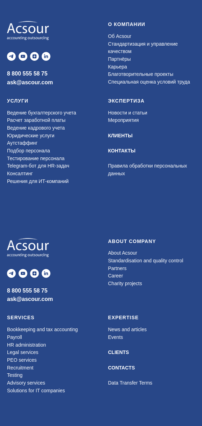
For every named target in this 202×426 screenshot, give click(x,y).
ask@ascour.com (30, 82)
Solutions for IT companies (36, 390)
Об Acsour (119, 36)
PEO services (22, 360)
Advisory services (26, 383)
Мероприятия (123, 120)
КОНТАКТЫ (121, 150)
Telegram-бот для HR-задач (38, 166)
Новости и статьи (127, 113)
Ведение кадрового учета (36, 128)
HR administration (26, 345)
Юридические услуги (30, 135)
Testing (14, 375)
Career (115, 275)
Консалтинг (20, 173)
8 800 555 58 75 (27, 74)
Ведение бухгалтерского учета (41, 113)
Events (115, 337)
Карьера (117, 67)
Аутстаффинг (22, 143)
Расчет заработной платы (36, 120)
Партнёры (119, 59)
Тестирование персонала (35, 158)
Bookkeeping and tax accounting (42, 329)
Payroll (14, 337)
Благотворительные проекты (141, 74)
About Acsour (122, 253)
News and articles (127, 329)
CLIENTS (118, 352)
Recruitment (20, 368)
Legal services (23, 352)
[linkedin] (46, 56)
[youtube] (23, 56)
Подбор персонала (28, 150)
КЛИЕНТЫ (120, 135)
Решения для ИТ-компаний (38, 181)
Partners (117, 268)
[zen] (34, 56)
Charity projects (125, 283)
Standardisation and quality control (145, 260)
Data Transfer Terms (130, 383)
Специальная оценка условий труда (149, 82)
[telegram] (11, 56)
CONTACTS (121, 368)
